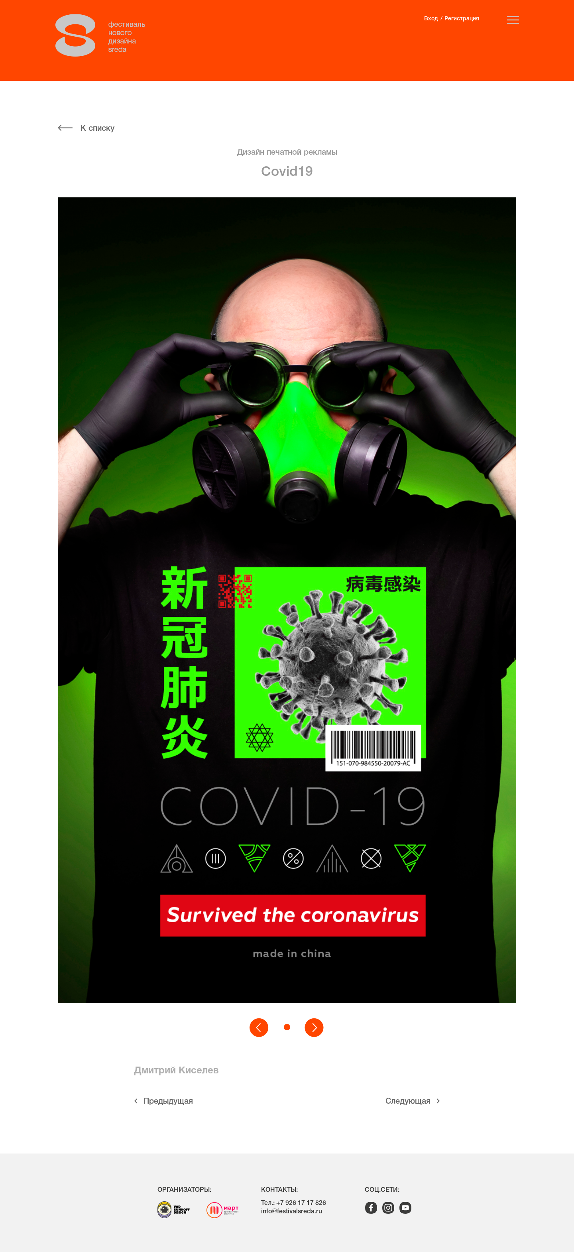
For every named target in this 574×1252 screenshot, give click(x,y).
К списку (97, 128)
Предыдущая (168, 1101)
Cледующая (408, 1101)
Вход (431, 19)
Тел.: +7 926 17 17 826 (293, 1203)
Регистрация (461, 19)
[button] (259, 1028)
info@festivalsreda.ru (291, 1212)
